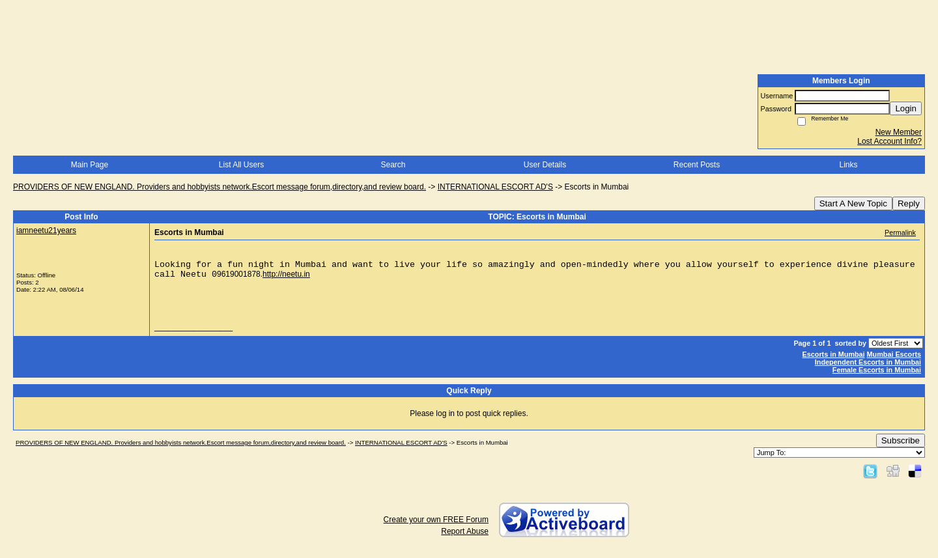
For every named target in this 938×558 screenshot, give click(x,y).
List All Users (241, 164)
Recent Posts (697, 164)
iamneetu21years (46, 230)
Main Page (89, 164)
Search (392, 164)
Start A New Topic (853, 203)
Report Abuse (465, 531)
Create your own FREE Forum (436, 519)
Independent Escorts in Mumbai (868, 362)
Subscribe (900, 440)
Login (906, 108)
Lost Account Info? (889, 141)
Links (848, 164)
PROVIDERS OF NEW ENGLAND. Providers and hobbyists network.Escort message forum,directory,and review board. (219, 186)
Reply (909, 203)
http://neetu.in (286, 274)
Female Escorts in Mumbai (876, 370)
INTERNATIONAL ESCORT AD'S (495, 186)
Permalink (900, 232)
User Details (545, 164)
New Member (898, 132)
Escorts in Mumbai (834, 354)
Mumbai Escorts (894, 354)
